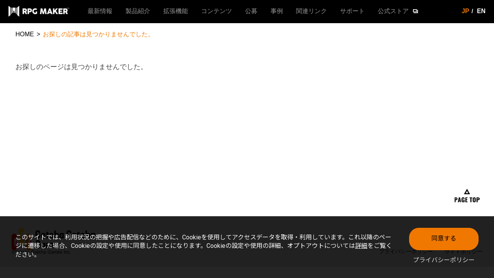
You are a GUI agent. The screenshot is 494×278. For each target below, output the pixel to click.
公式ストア (393, 11)
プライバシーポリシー (444, 260)
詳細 (361, 245)
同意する (443, 238)
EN (481, 11)
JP (465, 11)
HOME (24, 34)
